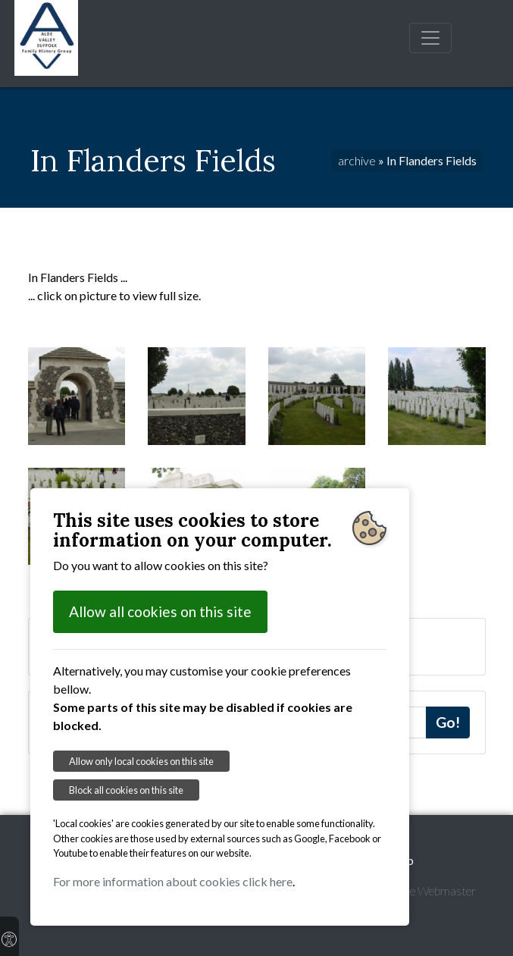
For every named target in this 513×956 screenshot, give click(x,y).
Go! (448, 722)
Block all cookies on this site (126, 790)
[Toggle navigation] (430, 38)
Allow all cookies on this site (160, 611)
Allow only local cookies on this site (141, 761)
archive (357, 160)
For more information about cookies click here (172, 881)
